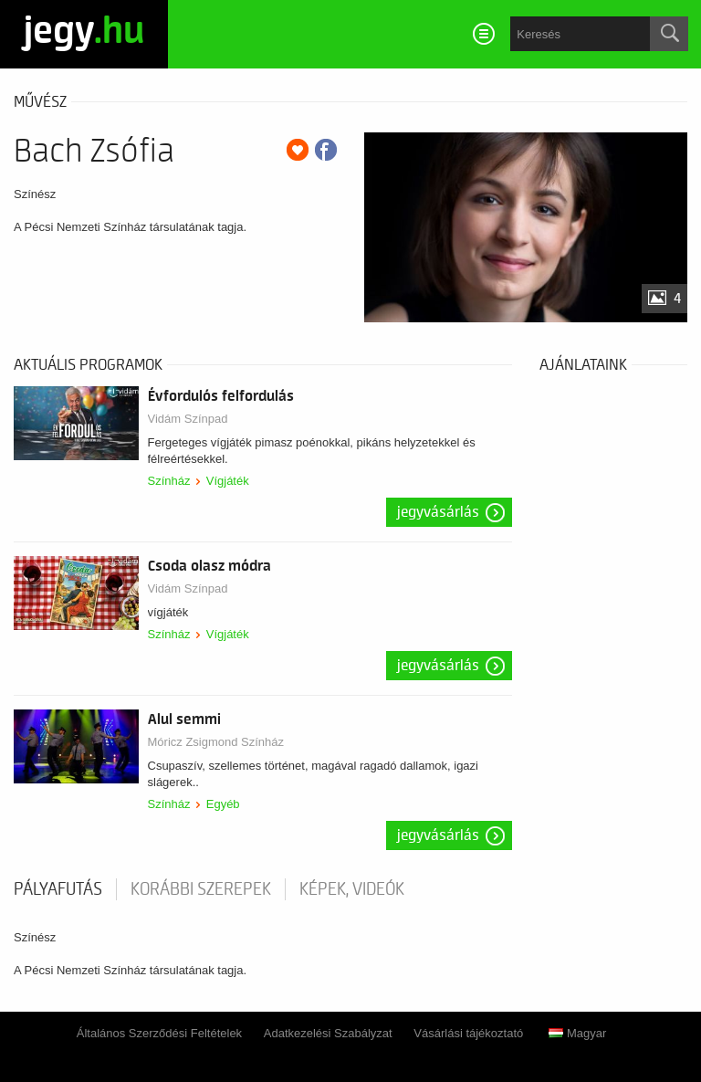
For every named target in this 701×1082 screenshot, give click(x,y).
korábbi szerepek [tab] (201, 889)
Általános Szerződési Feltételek (159, 1033)
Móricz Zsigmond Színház (216, 742)
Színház (169, 481)
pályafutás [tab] (58, 889)
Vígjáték (227, 481)
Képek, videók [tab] (351, 889)
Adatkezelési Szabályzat (328, 1033)
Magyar (577, 1033)
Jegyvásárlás (438, 512)
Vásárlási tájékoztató (468, 1033)
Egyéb (223, 804)
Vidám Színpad (188, 418)
